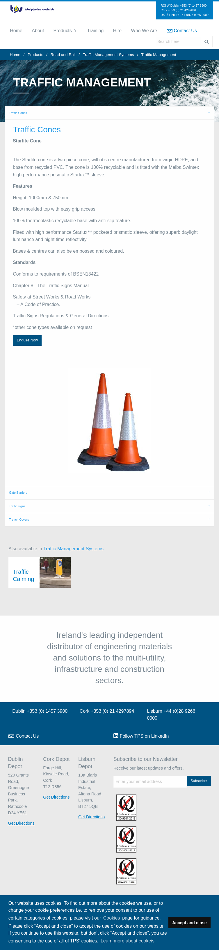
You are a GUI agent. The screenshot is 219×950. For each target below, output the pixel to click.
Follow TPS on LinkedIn (141, 736)
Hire (117, 30)
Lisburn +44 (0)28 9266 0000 (171, 715)
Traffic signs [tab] (17, 506)
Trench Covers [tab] (19, 519)
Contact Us (182, 31)
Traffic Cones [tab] (18, 113)
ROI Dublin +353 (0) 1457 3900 (183, 5)
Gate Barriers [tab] (18, 492)
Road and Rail (62, 55)
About (38, 30)
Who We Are (144, 30)
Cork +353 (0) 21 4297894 (178, 10)
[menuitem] (16, 31)
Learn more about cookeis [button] (127, 940)
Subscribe (198, 781)
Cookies (111, 917)
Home (16, 30)
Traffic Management (158, 55)
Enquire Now (27, 340)
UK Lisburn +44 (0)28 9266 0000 (185, 15)
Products (63, 30)
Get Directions (21, 823)
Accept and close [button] (189, 922)
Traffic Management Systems (108, 55)
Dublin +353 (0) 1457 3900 (39, 711)
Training (95, 30)
